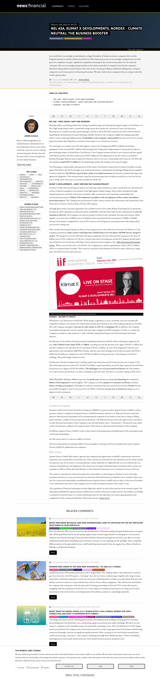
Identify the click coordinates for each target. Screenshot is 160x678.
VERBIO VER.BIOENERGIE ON (28, 227)
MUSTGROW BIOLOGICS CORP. (29, 214)
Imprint (69, 674)
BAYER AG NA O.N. (25, 216)
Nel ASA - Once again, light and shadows (74, 99)
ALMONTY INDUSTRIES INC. (28, 245)
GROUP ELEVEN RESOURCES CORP (30, 207)
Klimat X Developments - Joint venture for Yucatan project (83, 102)
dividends (34, 192)
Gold (21, 188)
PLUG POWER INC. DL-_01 (27, 241)
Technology (23, 177)
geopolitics (32, 190)
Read (53, 552)
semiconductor (25, 179)
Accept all (69, 666)
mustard (22, 186)
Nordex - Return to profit (67, 105)
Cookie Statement (87, 674)
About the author (24, 164)
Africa (21, 190)
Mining (21, 175)
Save (100, 666)
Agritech (38, 181)
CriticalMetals (24, 181)
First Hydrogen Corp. (27, 238)
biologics (22, 183)
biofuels (22, 197)
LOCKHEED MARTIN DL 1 (27, 232)
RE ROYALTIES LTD (25, 223)
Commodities (32, 188)
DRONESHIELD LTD (25, 243)
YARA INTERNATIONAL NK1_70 (29, 218)
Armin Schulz (84, 80)
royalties (22, 192)
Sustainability (36, 183)
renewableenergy (26, 195)
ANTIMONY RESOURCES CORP (29, 229)
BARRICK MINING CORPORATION (30, 247)
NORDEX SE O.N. (24, 225)
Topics (71, 6)
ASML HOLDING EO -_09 (27, 209)
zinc (39, 175)
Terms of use (104, 498)
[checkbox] (16, 667)
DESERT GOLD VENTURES (27, 220)
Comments (57, 6)
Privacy (76, 674)
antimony (34, 197)
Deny (131, 666)
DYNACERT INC (24, 236)
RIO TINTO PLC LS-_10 (26, 234)
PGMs (31, 175)
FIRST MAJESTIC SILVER (26, 250)
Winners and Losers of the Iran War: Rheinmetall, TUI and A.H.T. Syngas (85, 567)
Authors (84, 6)
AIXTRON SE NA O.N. (26, 211)
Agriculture (35, 186)
